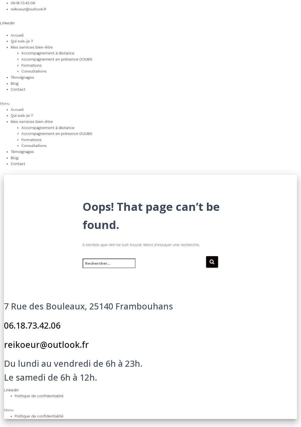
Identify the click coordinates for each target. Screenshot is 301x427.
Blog (14, 83)
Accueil (17, 35)
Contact (18, 89)
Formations (31, 65)
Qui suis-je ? (22, 41)
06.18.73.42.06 (32, 325)
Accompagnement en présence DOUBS (56, 59)
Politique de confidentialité (39, 396)
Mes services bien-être (32, 47)
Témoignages (22, 77)
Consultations (34, 71)
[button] (150, 103)
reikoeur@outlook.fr (46, 344)
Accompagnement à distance (47, 53)
